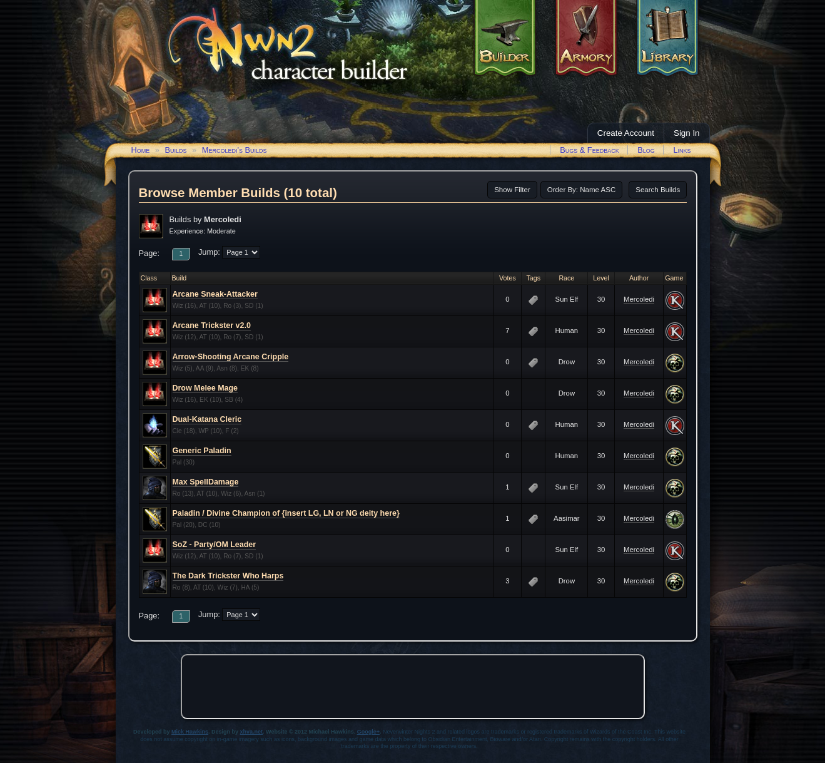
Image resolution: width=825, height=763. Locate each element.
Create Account (625, 133)
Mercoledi (639, 299)
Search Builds (657, 189)
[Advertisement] (412, 686)
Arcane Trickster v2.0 (212, 325)
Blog (646, 150)
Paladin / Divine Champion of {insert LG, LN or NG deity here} (286, 513)
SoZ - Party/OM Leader (214, 544)
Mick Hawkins (189, 732)
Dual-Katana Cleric (207, 419)
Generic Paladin (202, 450)
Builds (175, 150)
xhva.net (251, 732)
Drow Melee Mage (205, 388)
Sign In (687, 133)
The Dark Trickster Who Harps (228, 575)
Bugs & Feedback (589, 150)
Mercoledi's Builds (234, 150)
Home (140, 150)
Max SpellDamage (206, 482)
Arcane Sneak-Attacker (215, 294)
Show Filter (512, 189)
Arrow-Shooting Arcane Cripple (231, 356)
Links (682, 150)
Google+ (368, 732)
